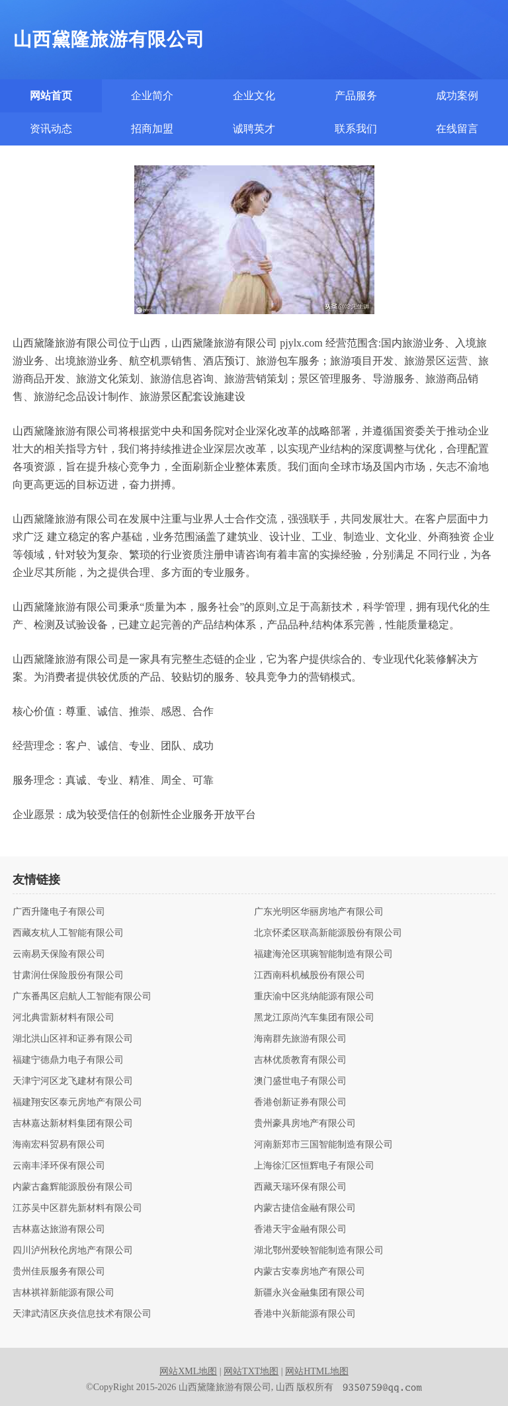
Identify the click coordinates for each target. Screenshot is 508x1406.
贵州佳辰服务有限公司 (59, 1271)
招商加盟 (152, 128)
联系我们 (356, 128)
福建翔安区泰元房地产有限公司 (77, 1102)
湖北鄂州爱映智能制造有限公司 (319, 1250)
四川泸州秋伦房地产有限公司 (73, 1250)
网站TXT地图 (251, 1371)
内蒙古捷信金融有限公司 (305, 1208)
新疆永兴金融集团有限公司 (309, 1293)
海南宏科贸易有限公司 (59, 1144)
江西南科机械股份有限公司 (309, 975)
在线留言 (457, 128)
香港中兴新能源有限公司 (305, 1314)
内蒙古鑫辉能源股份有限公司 (73, 1187)
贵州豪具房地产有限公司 (305, 1123)
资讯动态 (51, 128)
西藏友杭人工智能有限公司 (68, 933)
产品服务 (356, 95)
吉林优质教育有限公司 (300, 1060)
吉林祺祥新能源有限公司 (63, 1293)
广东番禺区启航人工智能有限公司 (82, 996)
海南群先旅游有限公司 (300, 1039)
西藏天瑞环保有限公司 (300, 1187)
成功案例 (457, 95)
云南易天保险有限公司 (59, 954)
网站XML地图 (188, 1371)
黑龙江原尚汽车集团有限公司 (314, 1017)
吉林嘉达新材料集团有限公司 (73, 1123)
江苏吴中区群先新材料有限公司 (77, 1208)
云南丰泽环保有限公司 (59, 1166)
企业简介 (152, 95)
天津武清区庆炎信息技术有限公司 (82, 1314)
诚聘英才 (254, 128)
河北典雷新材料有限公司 (63, 1017)
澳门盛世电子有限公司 (300, 1081)
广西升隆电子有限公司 (59, 912)
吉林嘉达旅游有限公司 (59, 1229)
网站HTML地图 (317, 1371)
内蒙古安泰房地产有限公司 (309, 1271)
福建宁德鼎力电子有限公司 (68, 1060)
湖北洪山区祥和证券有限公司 (73, 1039)
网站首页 (51, 95)
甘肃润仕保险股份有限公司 (68, 975)
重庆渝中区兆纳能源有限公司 (314, 996)
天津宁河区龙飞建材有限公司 (73, 1081)
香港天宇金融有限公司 (300, 1229)
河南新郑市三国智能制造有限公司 (323, 1144)
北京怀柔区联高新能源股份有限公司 (328, 933)
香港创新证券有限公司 (300, 1102)
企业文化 (254, 95)
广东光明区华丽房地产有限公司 (319, 912)
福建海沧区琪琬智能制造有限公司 (323, 954)
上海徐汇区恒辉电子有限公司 (314, 1166)
